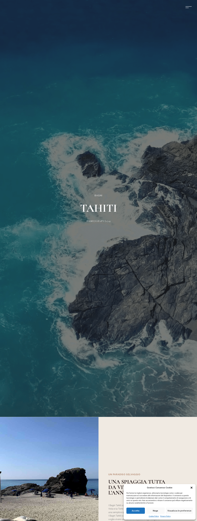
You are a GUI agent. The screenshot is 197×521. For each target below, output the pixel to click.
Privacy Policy (165, 516)
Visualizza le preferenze (179, 511)
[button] (191, 487)
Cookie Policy (154, 516)
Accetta (135, 511)
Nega (155, 511)
